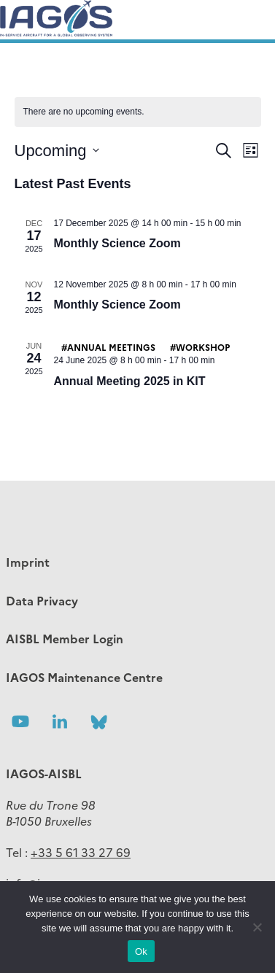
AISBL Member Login (64, 638)
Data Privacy (42, 600)
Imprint (28, 562)
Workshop (203, 347)
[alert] (138, 112)
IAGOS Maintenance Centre (84, 677)
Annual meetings (111, 347)
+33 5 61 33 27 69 (81, 852)
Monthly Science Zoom (117, 243)
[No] (256, 927)
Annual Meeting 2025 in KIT (130, 381)
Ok (141, 951)
